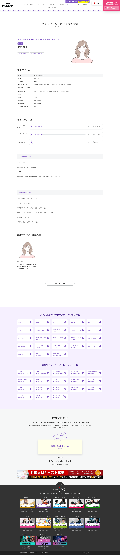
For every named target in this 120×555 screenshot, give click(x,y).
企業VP (20, 322)
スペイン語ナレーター (91, 381)
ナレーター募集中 (77, 2)
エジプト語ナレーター (56, 389)
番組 (19, 330)
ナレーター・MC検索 (23, 4)
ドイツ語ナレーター (21, 397)
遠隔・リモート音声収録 (40, 354)
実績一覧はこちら (60, 283)
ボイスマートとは (71, 4)
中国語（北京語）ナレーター (92, 373)
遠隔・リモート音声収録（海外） (58, 354)
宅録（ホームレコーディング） (37, 53)
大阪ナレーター (92, 346)
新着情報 (85, 4)
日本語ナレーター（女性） (41, 373)
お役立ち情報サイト (45, 553)
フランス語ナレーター (91, 389)
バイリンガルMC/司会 (39, 346)
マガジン (55, 7)
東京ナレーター (22, 354)
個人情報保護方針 (24, 553)
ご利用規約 (31, 553)
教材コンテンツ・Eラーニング (76, 338)
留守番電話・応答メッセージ (41, 338)
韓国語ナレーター (39, 381)
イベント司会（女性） (56, 346)
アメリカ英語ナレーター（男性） (58, 373)
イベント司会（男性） (74, 346)
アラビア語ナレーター (39, 389)
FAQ (79, 4)
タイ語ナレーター (56, 381)
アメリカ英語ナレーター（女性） (76, 373)
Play (31, 126)
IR (53, 322)
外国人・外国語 (92, 338)
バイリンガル (21, 346)
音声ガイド (91, 330)
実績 (49, 7)
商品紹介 (38, 322)
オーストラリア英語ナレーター (58, 397)
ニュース (73, 322)
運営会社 (38, 553)
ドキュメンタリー (40, 330)
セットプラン (61, 4)
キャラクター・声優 (76, 330)
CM (89, 322)
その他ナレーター (21, 389)
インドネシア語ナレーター (75, 381)
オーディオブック (23, 338)
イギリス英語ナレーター (74, 389)
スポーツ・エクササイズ (58, 330)
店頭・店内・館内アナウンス (58, 338)
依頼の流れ (53, 4)
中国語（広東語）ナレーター (23, 381)
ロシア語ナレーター (39, 397)
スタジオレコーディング (23, 53)
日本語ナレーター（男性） (23, 373)
